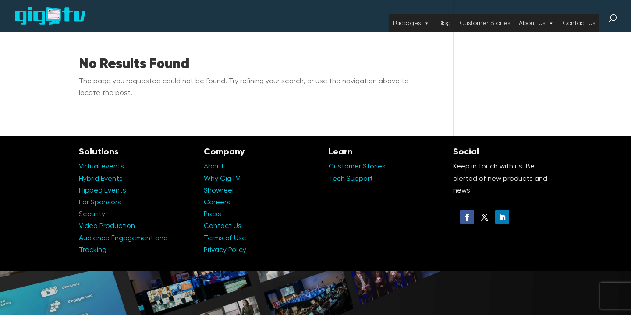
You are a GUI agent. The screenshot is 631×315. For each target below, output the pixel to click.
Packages (411, 23)
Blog (444, 23)
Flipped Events (102, 190)
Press (212, 214)
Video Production (107, 226)
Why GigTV (222, 178)
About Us (536, 23)
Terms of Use (225, 238)
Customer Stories (485, 23)
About (214, 166)
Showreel (219, 190)
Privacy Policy (225, 250)
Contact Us (579, 23)
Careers (217, 202)
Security (92, 214)
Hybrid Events (101, 178)
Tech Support (351, 178)
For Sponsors (100, 202)
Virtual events (101, 166)
